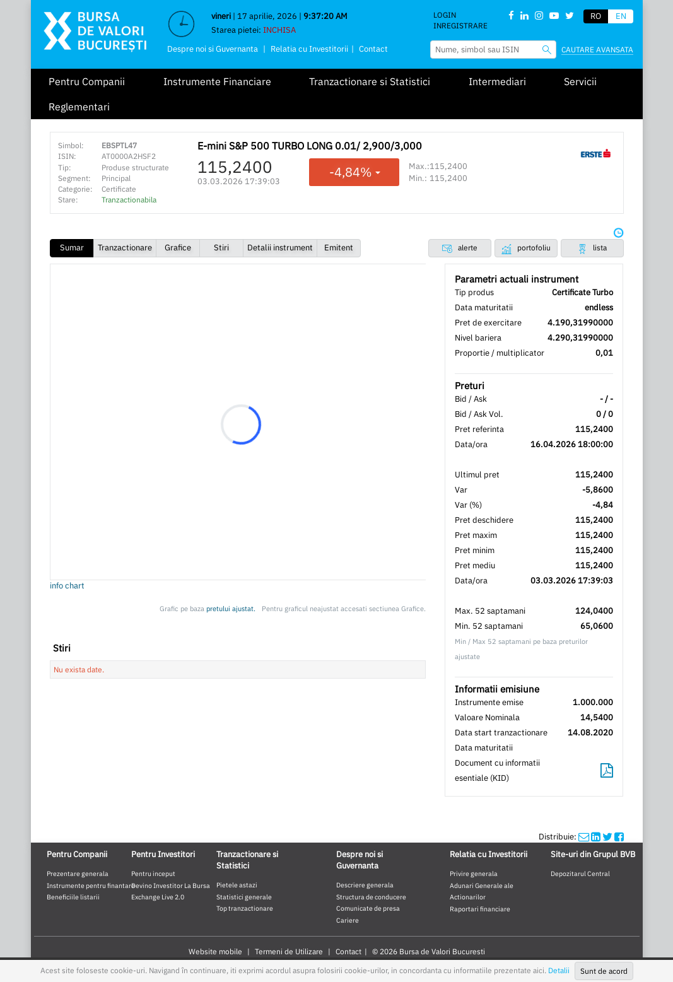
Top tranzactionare (244, 908)
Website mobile (215, 951)
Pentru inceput (153, 873)
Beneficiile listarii (73, 896)
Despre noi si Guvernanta (212, 49)
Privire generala (474, 873)
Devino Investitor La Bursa (170, 885)
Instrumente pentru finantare (91, 885)
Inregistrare (460, 25)
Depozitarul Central (580, 873)
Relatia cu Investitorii (309, 49)
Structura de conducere (371, 896)
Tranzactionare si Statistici (369, 81)
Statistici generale (244, 896)
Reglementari (79, 106)
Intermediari (497, 81)
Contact (373, 49)
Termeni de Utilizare (289, 951)
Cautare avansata (597, 49)
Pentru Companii (87, 81)
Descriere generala (365, 884)
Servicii (580, 81)
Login (444, 15)
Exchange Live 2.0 (157, 896)
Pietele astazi (236, 884)
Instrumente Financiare (217, 81)
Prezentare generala (77, 873)
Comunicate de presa (368, 908)
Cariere (347, 920)
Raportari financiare (480, 908)
